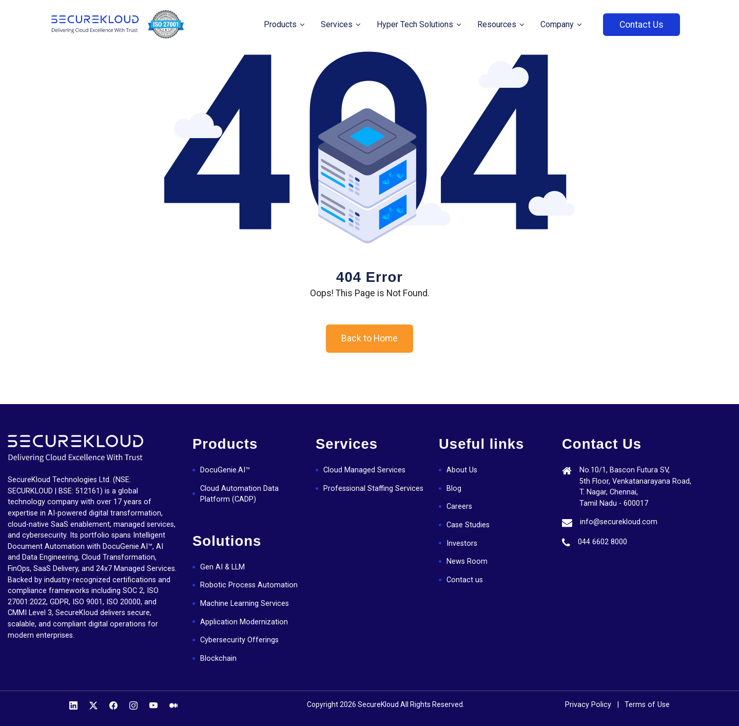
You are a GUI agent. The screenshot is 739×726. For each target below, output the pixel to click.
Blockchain (218, 658)
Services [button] (338, 24)
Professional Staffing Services (373, 488)
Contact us (464, 580)
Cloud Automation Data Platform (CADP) (239, 494)
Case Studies (468, 525)
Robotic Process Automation (249, 585)
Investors (461, 543)
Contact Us (641, 25)
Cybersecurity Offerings (239, 640)
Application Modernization (244, 622)
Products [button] (281, 24)
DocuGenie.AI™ (225, 470)
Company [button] (558, 24)
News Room (467, 561)
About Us (461, 470)
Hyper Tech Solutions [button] (416, 24)
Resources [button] (497, 24)
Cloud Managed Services (364, 470)
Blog (453, 488)
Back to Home (369, 338)
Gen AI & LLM (222, 567)
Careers (459, 506)
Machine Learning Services (244, 603)
